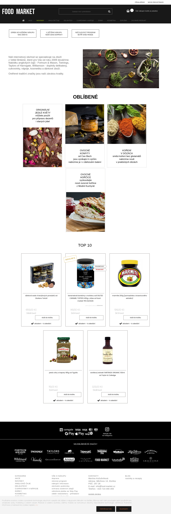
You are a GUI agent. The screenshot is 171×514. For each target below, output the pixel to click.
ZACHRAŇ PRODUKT (138, 20)
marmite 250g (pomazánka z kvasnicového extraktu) (129, 296)
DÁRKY (100, 20)
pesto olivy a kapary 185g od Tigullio (63, 372)
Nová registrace (156, 2)
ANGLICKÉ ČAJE (53, 20)
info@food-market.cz (105, 486)
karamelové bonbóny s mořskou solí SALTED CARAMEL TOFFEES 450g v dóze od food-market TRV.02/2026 (85, 298)
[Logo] (18, 11)
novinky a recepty (133, 478)
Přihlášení (140, 2)
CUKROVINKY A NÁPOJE (85, 20)
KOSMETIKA (111, 20)
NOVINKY (40, 20)
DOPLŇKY (123, 20)
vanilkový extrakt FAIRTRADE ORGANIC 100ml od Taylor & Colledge (107, 373)
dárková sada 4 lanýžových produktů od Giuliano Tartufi (41, 296)
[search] (109, 11)
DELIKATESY (68, 20)
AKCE (30, 20)
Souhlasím (124, 509)
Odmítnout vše (106, 509)
